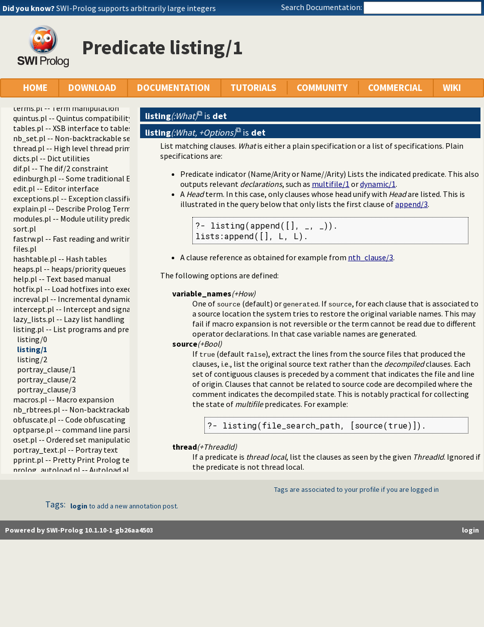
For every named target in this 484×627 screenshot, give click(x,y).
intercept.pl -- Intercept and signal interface (89, 309)
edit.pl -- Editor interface (56, 188)
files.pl (25, 249)
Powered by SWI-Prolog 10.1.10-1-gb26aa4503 (79, 530)
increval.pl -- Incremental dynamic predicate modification (112, 299)
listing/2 (32, 359)
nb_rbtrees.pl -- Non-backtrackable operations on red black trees (125, 409)
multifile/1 (330, 184)
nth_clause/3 (370, 257)
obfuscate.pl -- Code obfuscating (69, 419)
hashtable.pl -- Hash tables (60, 259)
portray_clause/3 (46, 389)
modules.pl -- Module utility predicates (79, 219)
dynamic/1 (378, 184)
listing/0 (32, 339)
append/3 (411, 204)
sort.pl (24, 229)
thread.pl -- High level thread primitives (81, 148)
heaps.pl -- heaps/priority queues (69, 269)
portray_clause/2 (46, 379)
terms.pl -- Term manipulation (66, 108)
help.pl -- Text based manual (62, 279)
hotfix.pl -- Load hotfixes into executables (85, 289)
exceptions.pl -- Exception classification (82, 198)
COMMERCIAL (395, 87)
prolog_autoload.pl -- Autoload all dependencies (96, 470)
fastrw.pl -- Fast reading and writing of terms (90, 239)
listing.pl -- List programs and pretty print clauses (99, 329)
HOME (35, 87)
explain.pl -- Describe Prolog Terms (74, 208)
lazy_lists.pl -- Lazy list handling (69, 319)
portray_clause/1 (46, 369)
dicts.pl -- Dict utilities (51, 158)
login (78, 505)
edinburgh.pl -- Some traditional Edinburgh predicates (106, 178)
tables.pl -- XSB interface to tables (72, 128)
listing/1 (32, 349)
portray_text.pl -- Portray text (65, 450)
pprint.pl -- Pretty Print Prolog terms (78, 460)
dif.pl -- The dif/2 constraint (60, 168)
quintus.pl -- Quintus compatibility (72, 118)
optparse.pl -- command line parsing (76, 430)
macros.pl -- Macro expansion (63, 399)
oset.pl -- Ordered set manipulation (74, 440)
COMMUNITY (322, 87)
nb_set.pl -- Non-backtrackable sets (75, 138)
